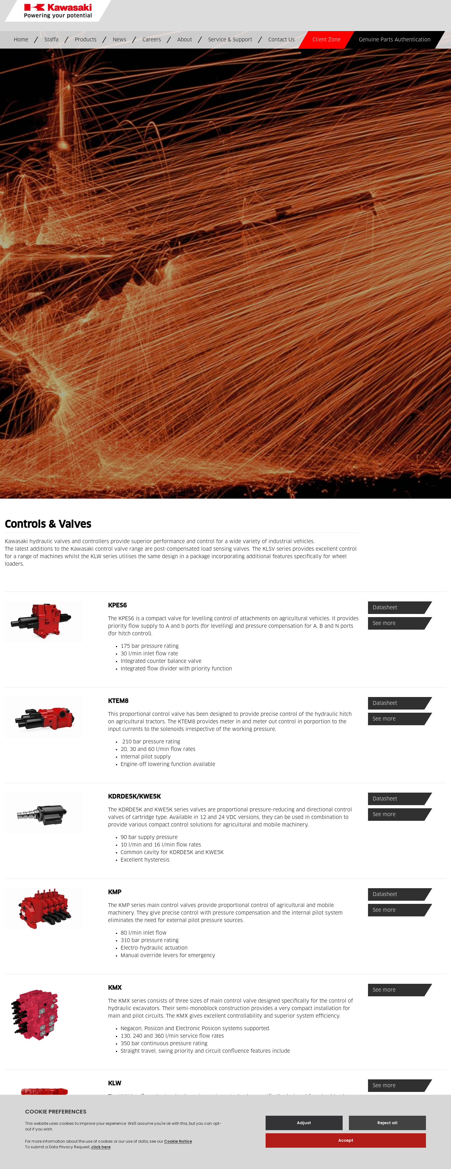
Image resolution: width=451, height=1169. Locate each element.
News (119, 39)
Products (85, 39)
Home (21, 39)
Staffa (51, 39)
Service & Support (230, 39)
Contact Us (281, 39)
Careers (152, 39)
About (184, 39)
